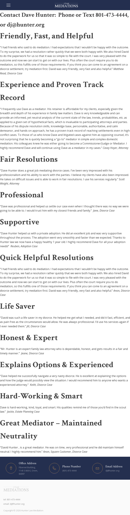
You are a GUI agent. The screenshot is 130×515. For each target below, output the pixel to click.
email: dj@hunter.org (13, 503)
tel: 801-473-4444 (11, 499)
